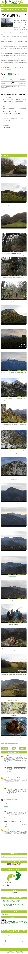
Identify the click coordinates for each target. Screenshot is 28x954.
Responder (6, 762)
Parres (2, 743)
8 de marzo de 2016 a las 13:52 (20, 767)
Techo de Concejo (11, 743)
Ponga (6, 743)
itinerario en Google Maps (21, 99)
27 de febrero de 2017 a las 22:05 (14, 821)
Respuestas (7, 765)
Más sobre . (5, 885)
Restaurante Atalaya (7, 123)
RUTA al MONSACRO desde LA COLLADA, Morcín (13, 901)
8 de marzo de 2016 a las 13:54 (20, 810)
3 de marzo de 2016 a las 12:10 (16, 777)
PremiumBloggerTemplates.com (9, 952)
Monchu (5, 799)
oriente (25, 741)
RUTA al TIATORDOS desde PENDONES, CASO (12, 906)
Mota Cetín (21, 741)
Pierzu (18, 503)
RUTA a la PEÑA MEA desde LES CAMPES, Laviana (13, 900)
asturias (2, 741)
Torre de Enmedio (20, 372)
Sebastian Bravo (7, 777)
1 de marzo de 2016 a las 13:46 (18, 755)
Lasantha (20, 951)
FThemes (10, 951)
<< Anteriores (4, 748)
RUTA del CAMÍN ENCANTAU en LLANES (11, 902)
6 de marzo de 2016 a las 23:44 (13, 799)
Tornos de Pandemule (12, 576)
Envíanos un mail (4, 914)
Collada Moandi (10, 741)
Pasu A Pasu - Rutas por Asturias (14, 948)
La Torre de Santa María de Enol (12, 372)
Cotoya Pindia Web (8, 755)
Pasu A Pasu (9, 767)
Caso (6, 741)
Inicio (2, 5)
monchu (5, 829)
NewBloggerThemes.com (20, 952)
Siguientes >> (23, 748)
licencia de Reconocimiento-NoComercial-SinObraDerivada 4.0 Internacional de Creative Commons (14, 922)
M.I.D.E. (10, 74)
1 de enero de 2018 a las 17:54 (13, 829)
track (17, 743)
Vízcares (13, 600)
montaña (16, 741)
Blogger (14, 949)
